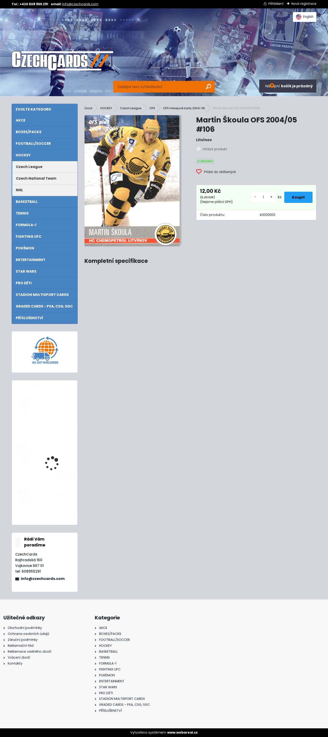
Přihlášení (275, 3)
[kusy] (260, 197)
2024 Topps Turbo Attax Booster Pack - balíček (55, 406)
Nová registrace (303, 3)
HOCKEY (106, 108)
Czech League (130, 108)
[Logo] (62, 61)
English (304, 17)
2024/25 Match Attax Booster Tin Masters (56, 496)
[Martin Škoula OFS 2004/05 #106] (133, 180)
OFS (152, 108)
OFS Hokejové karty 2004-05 (184, 108)
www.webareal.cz (182, 732)
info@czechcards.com (80, 4)
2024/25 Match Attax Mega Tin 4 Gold (56, 451)
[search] (208, 86)
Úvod (88, 108)
